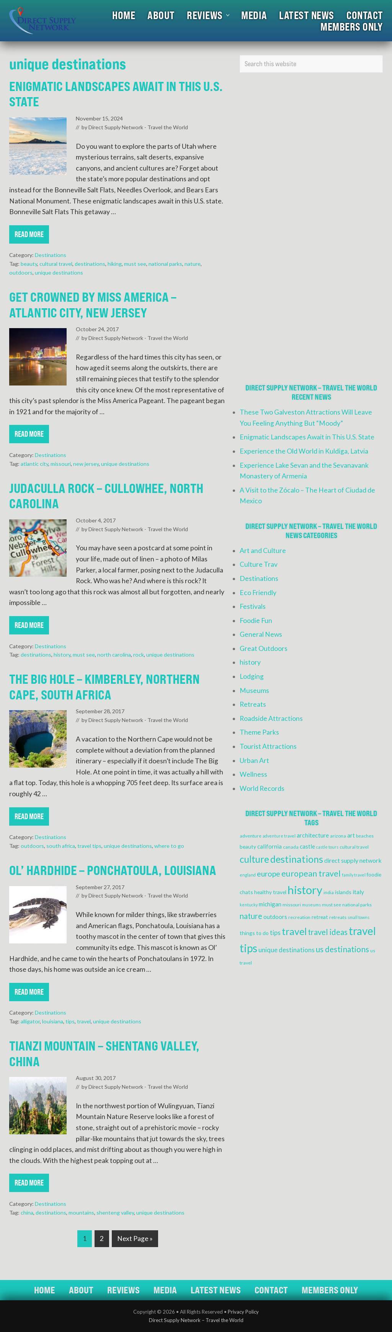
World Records (262, 788)
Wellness (253, 774)
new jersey (86, 463)
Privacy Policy (243, 1312)
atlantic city (34, 463)
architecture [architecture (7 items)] (313, 835)
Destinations (50, 255)
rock (138, 654)
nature (193, 263)
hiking (115, 263)
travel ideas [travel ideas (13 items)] (328, 932)
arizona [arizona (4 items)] (338, 836)
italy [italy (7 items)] (358, 891)
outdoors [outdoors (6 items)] (275, 916)
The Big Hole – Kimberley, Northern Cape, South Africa (104, 687)
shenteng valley (115, 1212)
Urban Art (254, 760)
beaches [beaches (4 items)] (365, 836)
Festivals (253, 606)
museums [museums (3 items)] (311, 904)
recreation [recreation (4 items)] (299, 917)
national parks (165, 263)
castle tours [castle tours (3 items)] (327, 846)
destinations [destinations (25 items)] (296, 859)
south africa (60, 845)
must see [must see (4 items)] (331, 905)
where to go (169, 845)
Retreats (253, 704)
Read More (29, 236)
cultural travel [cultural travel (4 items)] (354, 847)
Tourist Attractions (268, 746)
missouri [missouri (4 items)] (292, 905)
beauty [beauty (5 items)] (248, 846)
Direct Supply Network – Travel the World (196, 1320)
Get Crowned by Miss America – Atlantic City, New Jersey (92, 304)
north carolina (114, 654)
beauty (29, 263)
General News (261, 634)
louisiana (52, 1021)
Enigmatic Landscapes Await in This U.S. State (116, 94)
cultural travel (55, 263)
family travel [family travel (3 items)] (354, 874)
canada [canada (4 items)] (291, 847)
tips (70, 1021)
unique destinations (59, 272)
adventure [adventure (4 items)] (250, 836)
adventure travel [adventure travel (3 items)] (279, 835)
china (27, 1212)
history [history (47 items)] (304, 889)
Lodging (252, 676)
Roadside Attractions (271, 718)
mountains (81, 1212)
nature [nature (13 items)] (251, 916)
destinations (90, 263)
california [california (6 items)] (269, 846)
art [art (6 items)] (351, 835)
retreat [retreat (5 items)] (320, 917)
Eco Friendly (258, 593)
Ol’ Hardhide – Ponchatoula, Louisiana (112, 870)
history (62, 654)
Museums (254, 690)
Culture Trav (259, 564)
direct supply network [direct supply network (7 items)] (353, 860)
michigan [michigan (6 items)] (270, 904)
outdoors (21, 272)
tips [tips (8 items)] (275, 933)
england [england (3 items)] (248, 874)
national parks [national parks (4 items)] (357, 905)
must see (135, 263)
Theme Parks (259, 732)
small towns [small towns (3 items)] (358, 917)
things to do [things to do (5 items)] (254, 933)
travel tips (89, 845)
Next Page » (135, 1240)
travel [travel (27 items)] (294, 931)
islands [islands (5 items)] (343, 892)
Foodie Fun (256, 620)
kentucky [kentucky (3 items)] (249, 904)
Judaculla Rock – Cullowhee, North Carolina (106, 496)
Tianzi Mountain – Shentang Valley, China (104, 1053)
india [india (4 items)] (328, 892)
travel (84, 1021)
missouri (61, 463)
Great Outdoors (263, 648)
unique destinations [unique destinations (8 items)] (286, 950)
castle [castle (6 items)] (307, 846)
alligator (30, 1021)
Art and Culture (263, 550)
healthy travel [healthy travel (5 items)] (270, 892)
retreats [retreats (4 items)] (337, 917)
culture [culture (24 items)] (254, 859)
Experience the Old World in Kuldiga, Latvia (304, 451)
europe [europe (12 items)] (268, 873)
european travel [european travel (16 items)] (311, 873)
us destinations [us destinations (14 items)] (342, 949)
